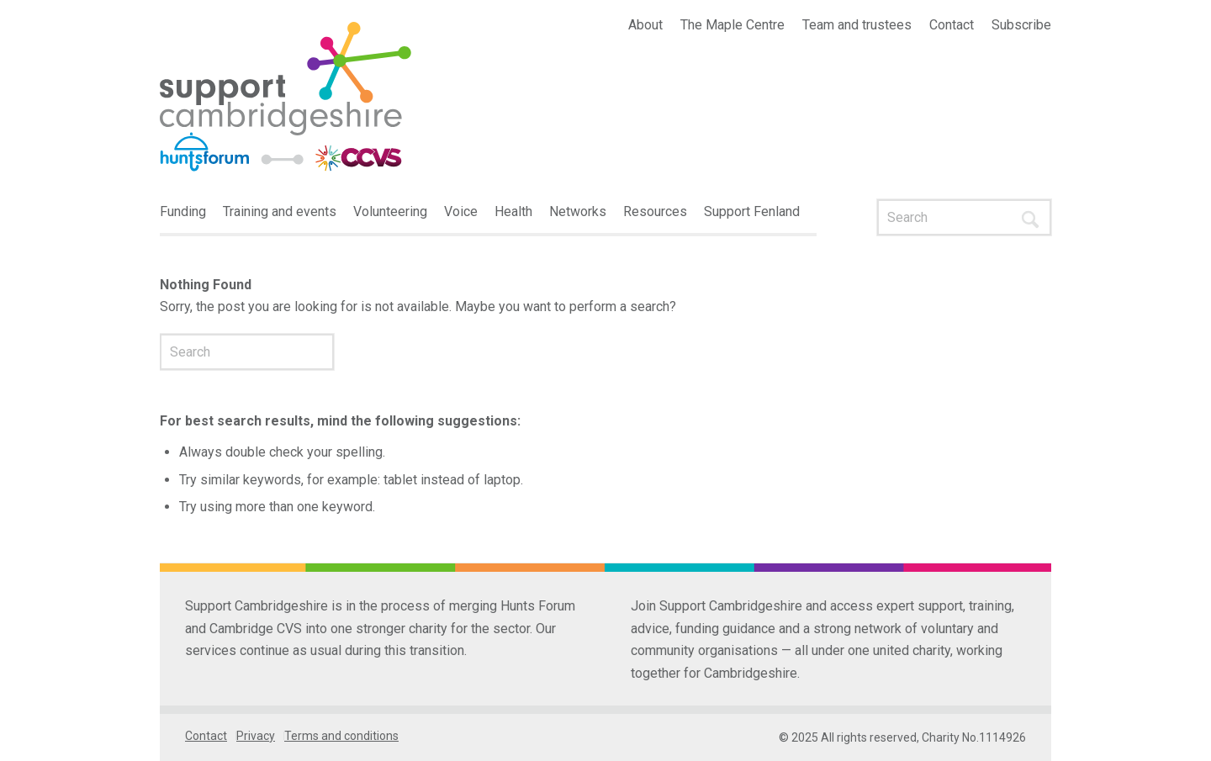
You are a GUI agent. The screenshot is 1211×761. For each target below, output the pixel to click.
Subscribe (1021, 25)
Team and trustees (857, 25)
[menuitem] (646, 25)
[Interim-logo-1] (285, 97)
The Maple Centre (732, 25)
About (645, 25)
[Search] (964, 217)
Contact (951, 25)
